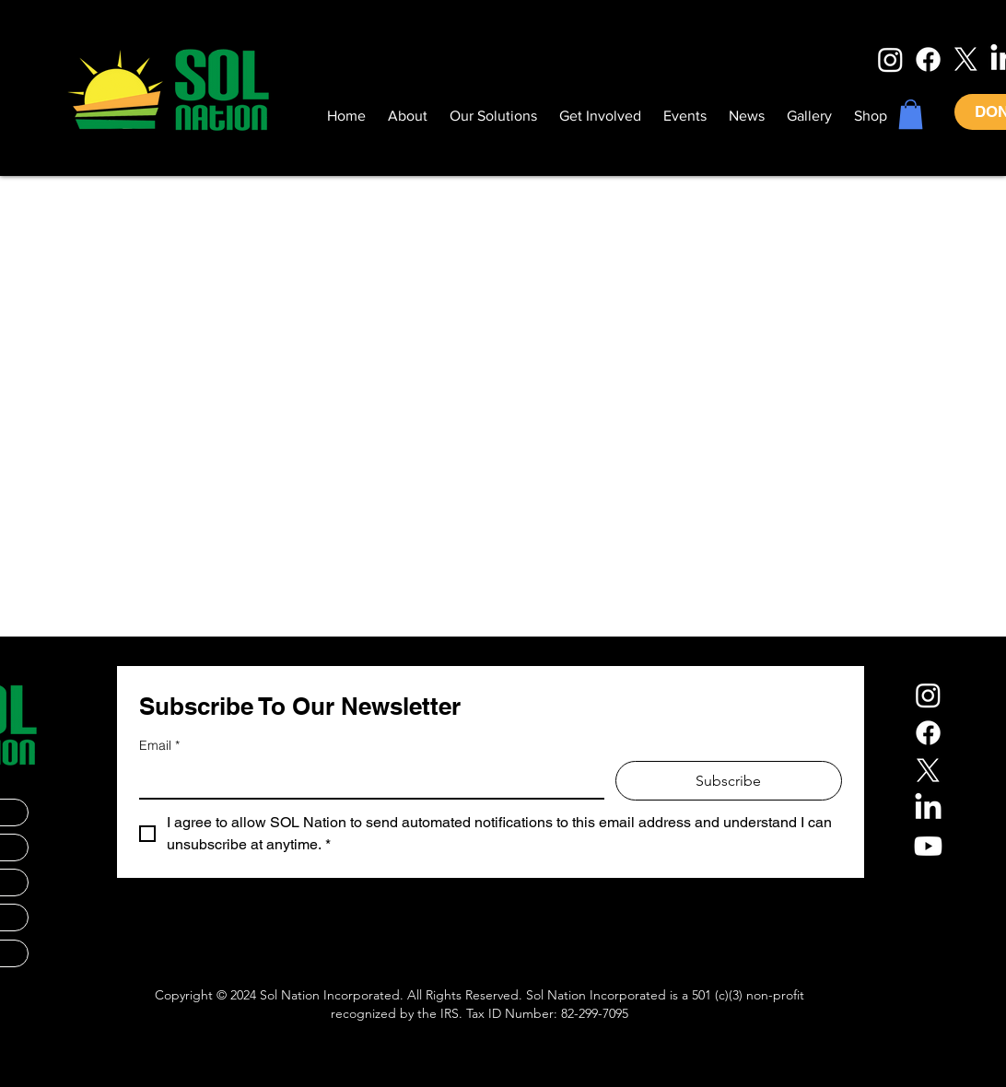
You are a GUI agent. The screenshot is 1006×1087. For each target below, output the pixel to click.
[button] (910, 114)
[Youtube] (928, 846)
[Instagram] (890, 59)
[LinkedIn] (928, 808)
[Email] (366, 779)
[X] (966, 59)
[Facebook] (928, 59)
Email (159, 746)
